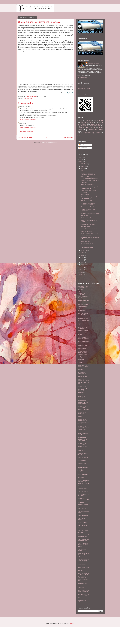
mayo (82, 260)
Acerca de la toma (85, 241)
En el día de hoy (85, 215)
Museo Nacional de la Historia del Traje (83, 535)
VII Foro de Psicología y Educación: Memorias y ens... (89, 177)
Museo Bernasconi (83, 515)
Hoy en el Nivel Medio (86, 231)
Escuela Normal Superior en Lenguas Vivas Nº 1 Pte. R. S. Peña (83, 381)
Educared (80, 369)
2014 (80, 157)
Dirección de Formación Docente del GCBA (83, 361)
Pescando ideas (82, 564)
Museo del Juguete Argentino (83, 531)
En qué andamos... (87, 122)
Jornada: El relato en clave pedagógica (88, 210)
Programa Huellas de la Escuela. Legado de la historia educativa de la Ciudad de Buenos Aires (83, 576)
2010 (80, 272)
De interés (99, 120)
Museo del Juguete (83, 528)
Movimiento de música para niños (82, 507)
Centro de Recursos (93, 63)
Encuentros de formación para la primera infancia (89, 187)
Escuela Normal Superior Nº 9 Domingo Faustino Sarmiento (82, 445)
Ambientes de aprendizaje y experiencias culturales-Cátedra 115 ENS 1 (82, 294)
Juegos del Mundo (82, 491)
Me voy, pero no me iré (87, 243)
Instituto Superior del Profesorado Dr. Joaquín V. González (83, 482)
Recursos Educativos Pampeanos (83, 586)
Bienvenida (80, 120)
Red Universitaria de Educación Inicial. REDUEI (83, 596)
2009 (80, 274)
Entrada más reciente (25, 137)
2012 (80, 162)
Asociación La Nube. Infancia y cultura (83, 305)
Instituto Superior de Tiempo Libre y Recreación (83, 476)
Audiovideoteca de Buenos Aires (83, 309)
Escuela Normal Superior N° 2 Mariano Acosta (82, 396)
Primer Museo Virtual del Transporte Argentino (83, 569)
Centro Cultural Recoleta (82, 333)
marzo (83, 264)
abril (82, 262)
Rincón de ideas (28, 98)
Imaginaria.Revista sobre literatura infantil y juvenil (83, 459)
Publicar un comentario (26, 131)
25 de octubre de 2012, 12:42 (28, 119)
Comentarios (83, 147)
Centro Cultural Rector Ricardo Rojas (83, 337)
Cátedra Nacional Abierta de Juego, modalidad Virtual (82, 352)
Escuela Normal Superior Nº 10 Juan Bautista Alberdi (83, 402)
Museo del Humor (82, 522)
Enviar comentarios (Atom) (49, 142)
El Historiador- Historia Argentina (82, 373)
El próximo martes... (86, 226)
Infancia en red (82, 463)
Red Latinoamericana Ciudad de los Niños (83, 591)
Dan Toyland (81, 356)
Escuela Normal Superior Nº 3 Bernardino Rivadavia (83, 408)
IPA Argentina (81, 486)
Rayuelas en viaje (82, 583)
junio (82, 257)
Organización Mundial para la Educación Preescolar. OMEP (83, 560)
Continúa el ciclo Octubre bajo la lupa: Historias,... (89, 234)
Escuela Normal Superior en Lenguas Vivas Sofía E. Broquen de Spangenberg (83, 389)
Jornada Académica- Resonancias (90, 228)
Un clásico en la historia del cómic (90, 213)
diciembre (84, 164)
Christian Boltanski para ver (88, 218)
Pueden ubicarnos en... (84, 85)
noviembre (84, 166)
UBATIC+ (83, 170)
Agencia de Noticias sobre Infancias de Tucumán (83, 287)
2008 (80, 277)
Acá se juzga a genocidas (87, 184)
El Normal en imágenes (84, 88)
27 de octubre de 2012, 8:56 (28, 127)
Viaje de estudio (99, 134)
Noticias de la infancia (97, 124)
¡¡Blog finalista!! (85, 194)
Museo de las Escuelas (81, 518)
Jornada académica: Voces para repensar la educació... (89, 246)
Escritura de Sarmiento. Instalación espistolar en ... (88, 173)
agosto (83, 252)
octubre (83, 168)
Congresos (88, 120)
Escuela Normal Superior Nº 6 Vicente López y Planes (83, 428)
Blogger (72, 623)
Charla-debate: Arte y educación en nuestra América (89, 197)
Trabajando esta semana (92, 132)
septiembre (84, 250)
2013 (80, 159)
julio (82, 255)
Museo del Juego (82, 525)
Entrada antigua (68, 137)
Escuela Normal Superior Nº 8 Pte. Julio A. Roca (82, 439)
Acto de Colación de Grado (88, 224)
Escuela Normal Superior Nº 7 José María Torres (83, 433)
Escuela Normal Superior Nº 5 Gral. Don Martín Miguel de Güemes (83, 421)
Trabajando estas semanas (85, 134)
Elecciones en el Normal (87, 207)
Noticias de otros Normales (86, 127)
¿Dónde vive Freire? (86, 200)
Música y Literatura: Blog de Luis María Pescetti (83, 545)
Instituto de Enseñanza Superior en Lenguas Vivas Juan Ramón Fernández (83, 468)
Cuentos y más (82, 348)
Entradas (82, 145)
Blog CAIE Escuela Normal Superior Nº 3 (83, 319)
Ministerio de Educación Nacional (83, 503)
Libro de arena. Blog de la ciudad (83, 495)
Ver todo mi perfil (82, 77)
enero (82, 267)
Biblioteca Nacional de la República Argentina (83, 314)
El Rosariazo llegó (82, 376)
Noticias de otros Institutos (90, 126)
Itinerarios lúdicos (82, 488)
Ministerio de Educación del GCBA (83, 499)
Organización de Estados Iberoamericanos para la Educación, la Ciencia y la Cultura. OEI (83, 552)
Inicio (47, 137)
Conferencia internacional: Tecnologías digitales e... (88, 203)
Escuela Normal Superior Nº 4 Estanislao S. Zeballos (82, 414)
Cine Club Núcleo (82, 345)
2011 (80, 270)
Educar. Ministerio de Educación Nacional (83, 366)
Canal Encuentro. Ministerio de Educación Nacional (83, 329)
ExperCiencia (81, 450)
